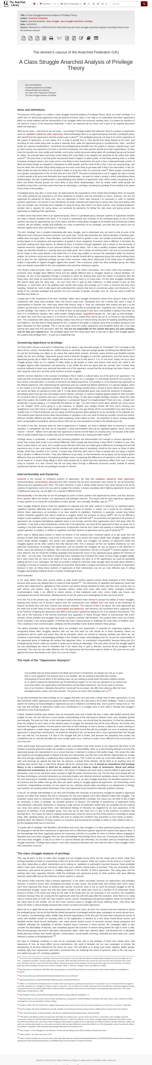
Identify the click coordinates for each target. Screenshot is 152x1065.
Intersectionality (24, 495)
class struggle (52, 21)
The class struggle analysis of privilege (40, 95)
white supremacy (55, 134)
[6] (109, 501)
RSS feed (50, 1060)
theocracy (53, 482)
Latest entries (86, 1060)
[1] (77, 136)
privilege (89, 21)
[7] (112, 501)
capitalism (30, 134)
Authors (66, 1060)
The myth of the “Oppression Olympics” (41, 93)
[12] (79, 582)
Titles (59, 1060)
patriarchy (41, 134)
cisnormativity (41, 482)
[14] (54, 936)
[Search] (126, 3)
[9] (92, 517)
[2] (24, 157)
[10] (122, 529)
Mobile (97, 1060)
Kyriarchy (21, 479)
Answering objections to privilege (38, 88)
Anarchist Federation (38, 18)
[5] (110, 434)
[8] (112, 514)
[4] (77, 173)
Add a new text (109, 1060)
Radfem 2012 (97, 602)
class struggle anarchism (72, 21)
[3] (107, 170)
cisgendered (89, 313)
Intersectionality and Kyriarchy (37, 90)
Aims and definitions (33, 85)
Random (40, 1060)
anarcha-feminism (36, 21)
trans (121, 599)
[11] (111, 549)
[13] (110, 690)
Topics (75, 1060)
